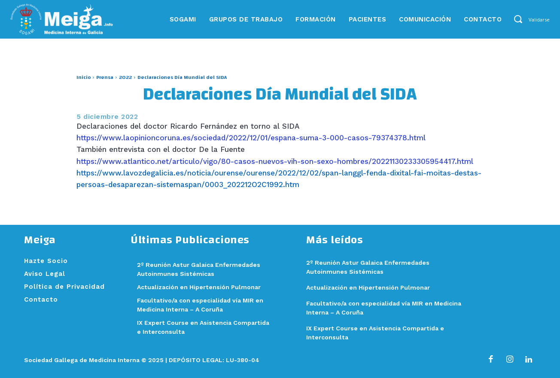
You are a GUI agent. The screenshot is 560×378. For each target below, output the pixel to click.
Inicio (83, 77)
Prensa (104, 77)
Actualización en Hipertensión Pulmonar (202, 287)
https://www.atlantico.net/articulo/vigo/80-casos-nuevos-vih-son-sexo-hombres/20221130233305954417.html (274, 161)
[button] (517, 18)
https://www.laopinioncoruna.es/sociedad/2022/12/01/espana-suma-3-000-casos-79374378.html (251, 137)
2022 (125, 77)
